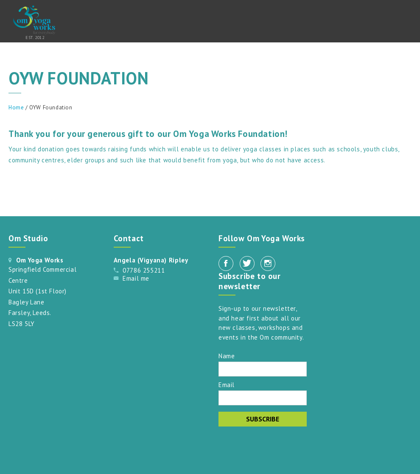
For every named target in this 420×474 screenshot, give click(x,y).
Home (16, 107)
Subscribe (262, 419)
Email (226, 384)
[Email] (262, 397)
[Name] (262, 369)
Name (226, 355)
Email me (136, 278)
